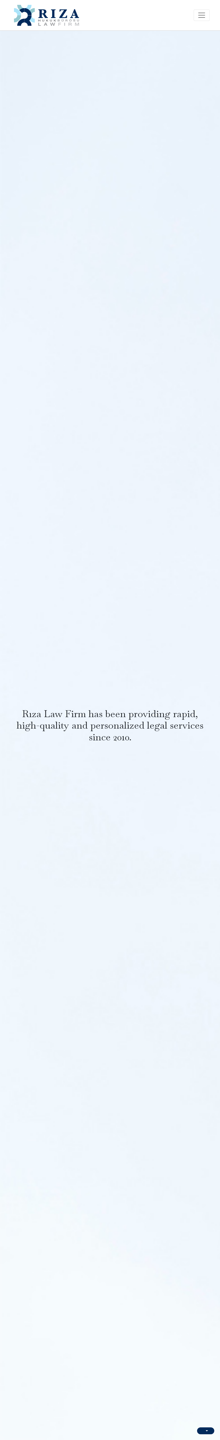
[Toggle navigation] (202, 15)
